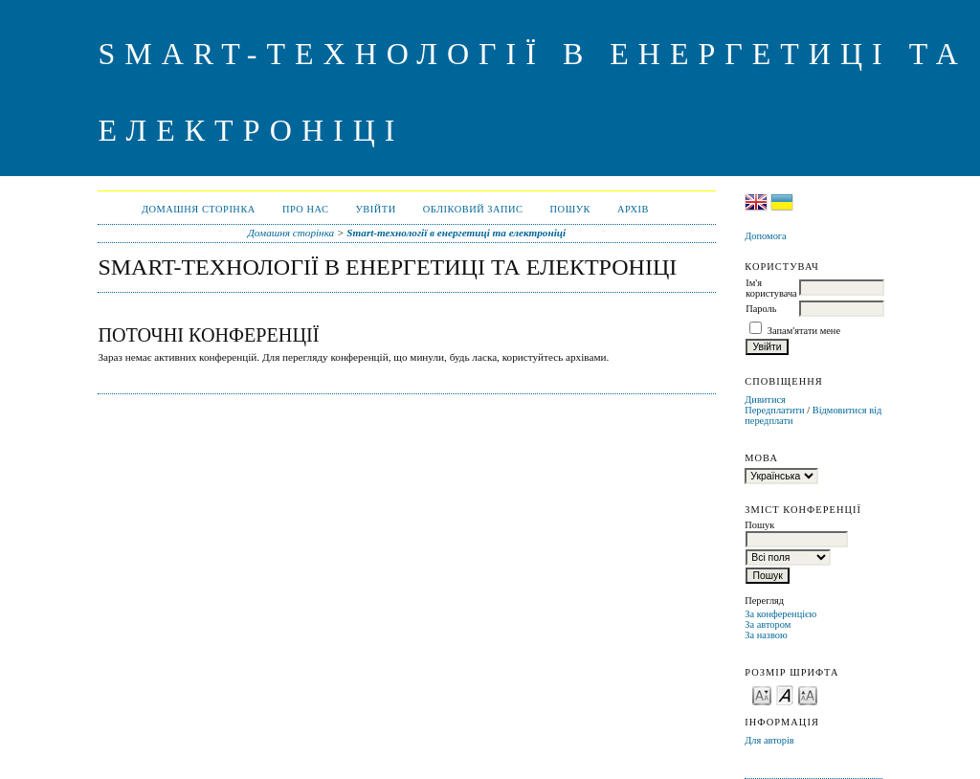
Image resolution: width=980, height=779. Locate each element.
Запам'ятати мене (804, 330)
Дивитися (765, 399)
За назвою (766, 635)
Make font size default (784, 694)
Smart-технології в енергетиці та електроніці (456, 232)
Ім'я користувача (771, 288)
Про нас (305, 209)
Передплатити (774, 410)
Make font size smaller (761, 694)
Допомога (766, 236)
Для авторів (769, 740)
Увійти (375, 209)
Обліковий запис (473, 209)
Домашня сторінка (199, 209)
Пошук (570, 209)
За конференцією (780, 614)
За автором (768, 624)
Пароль (761, 308)
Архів (633, 209)
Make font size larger (807, 694)
